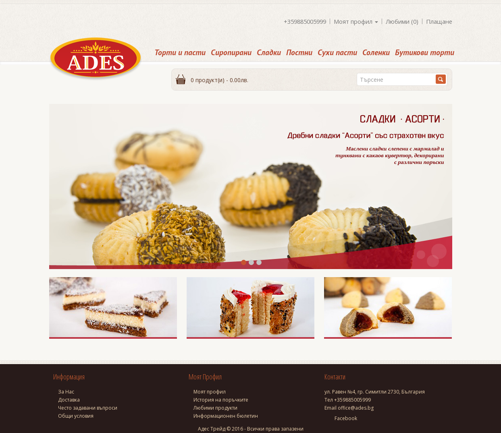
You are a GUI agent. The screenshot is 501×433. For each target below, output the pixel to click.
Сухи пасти (337, 52)
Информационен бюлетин (225, 415)
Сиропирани (231, 52)
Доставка (69, 399)
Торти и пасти (180, 52)
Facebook (346, 418)
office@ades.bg (356, 407)
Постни (299, 52)
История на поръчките (220, 399)
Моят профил (209, 391)
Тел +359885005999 (347, 399)
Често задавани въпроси (87, 407)
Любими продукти (215, 407)
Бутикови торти (424, 52)
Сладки (269, 52)
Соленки (376, 52)
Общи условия (76, 415)
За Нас (66, 391)
